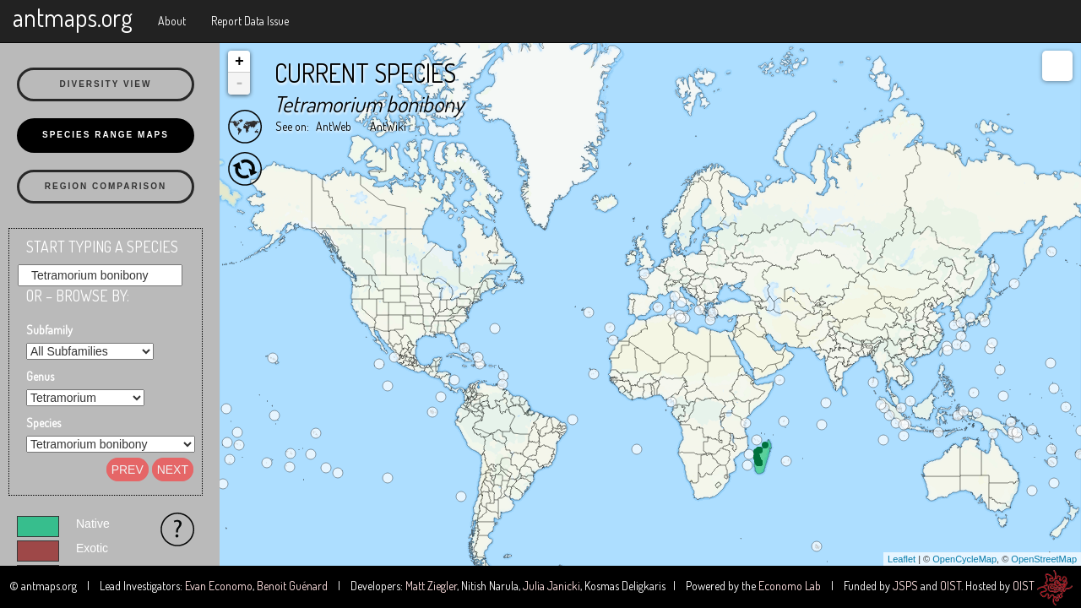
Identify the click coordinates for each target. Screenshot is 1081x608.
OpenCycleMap (964, 559)
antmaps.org (73, 17)
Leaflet (901, 559)
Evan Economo (219, 585)
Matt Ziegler (431, 585)
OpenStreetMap (1044, 559)
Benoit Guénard (292, 585)
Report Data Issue (250, 21)
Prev (127, 469)
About (172, 21)
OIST (950, 585)
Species (43, 422)
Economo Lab (789, 585)
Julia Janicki (551, 585)
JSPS (905, 585)
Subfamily (49, 330)
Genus (40, 376)
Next (172, 469)
